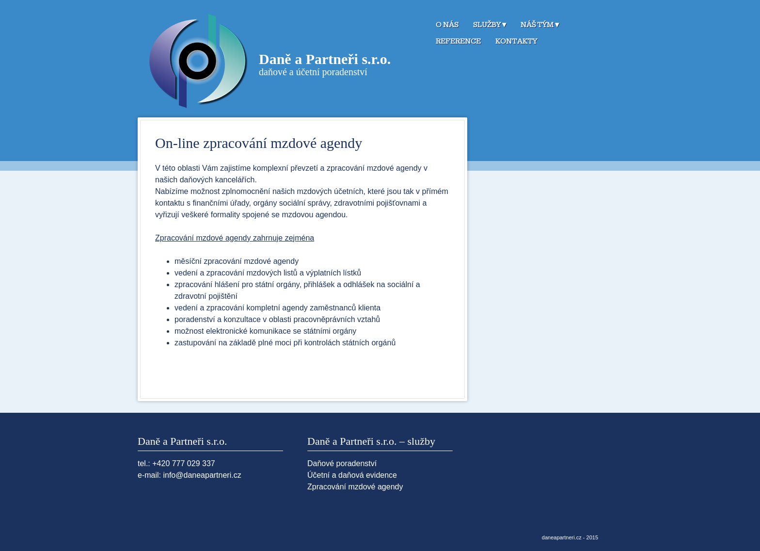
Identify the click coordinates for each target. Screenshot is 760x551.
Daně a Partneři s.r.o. (325, 59)
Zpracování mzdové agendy (355, 487)
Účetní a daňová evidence (352, 475)
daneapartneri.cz (562, 537)
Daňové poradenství (342, 463)
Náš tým (537, 25)
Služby (487, 25)
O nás (447, 25)
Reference (458, 41)
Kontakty (516, 41)
